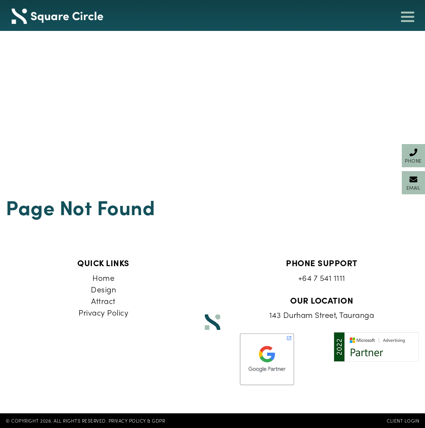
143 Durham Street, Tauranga (321, 314)
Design (103, 289)
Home (103, 277)
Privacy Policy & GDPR (137, 420)
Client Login (403, 420)
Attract (103, 300)
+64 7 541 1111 (321, 277)
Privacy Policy (103, 312)
